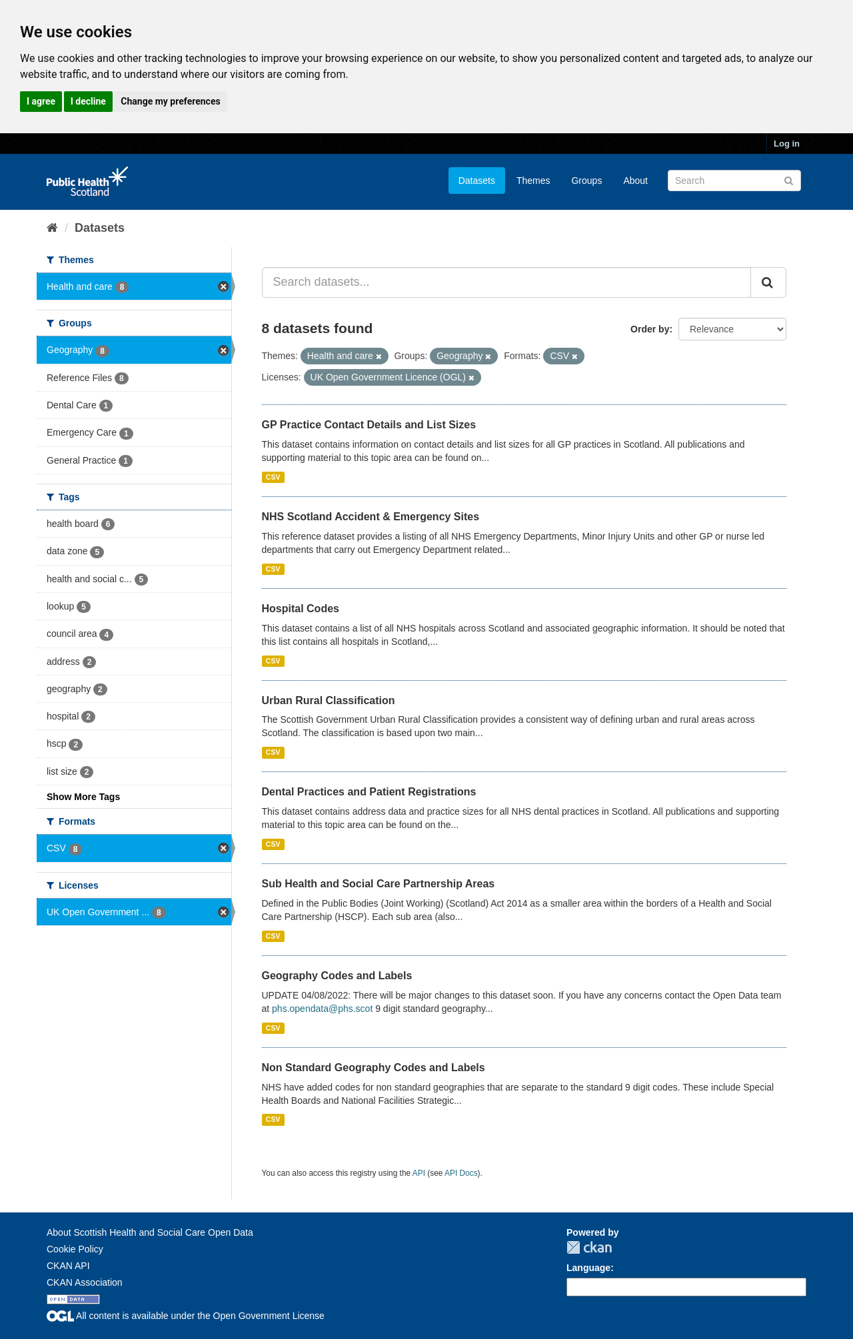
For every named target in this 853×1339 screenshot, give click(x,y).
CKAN (589, 1247)
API (419, 1173)
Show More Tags (83, 796)
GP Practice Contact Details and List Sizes (369, 424)
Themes (533, 180)
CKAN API (68, 1265)
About (635, 180)
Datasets (476, 180)
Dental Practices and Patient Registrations (369, 791)
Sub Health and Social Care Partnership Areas (378, 883)
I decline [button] (88, 101)
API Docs (461, 1173)
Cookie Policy (75, 1249)
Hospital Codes (300, 608)
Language (588, 1267)
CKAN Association (85, 1282)
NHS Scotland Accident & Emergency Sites (371, 516)
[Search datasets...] (507, 282)
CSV (273, 477)
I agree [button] (41, 101)
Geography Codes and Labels (337, 975)
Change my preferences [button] (170, 101)
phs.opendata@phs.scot (322, 1008)
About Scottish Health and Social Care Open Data (150, 1232)
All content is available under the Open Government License (186, 1315)
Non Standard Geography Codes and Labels (373, 1067)
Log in (787, 144)
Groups (586, 180)
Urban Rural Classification (328, 700)
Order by (649, 329)
